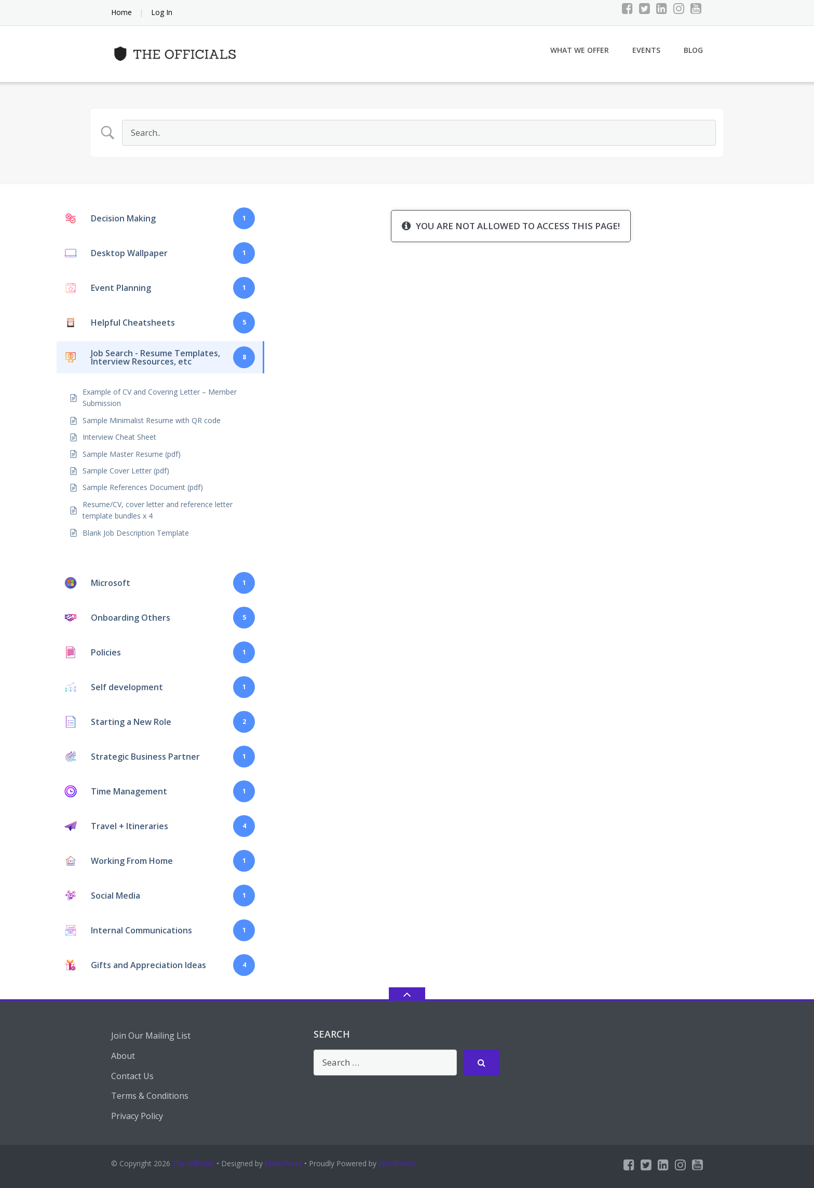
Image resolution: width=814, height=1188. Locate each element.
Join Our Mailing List (151, 1035)
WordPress (396, 1163)
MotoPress (283, 1163)
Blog (693, 50)
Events (646, 50)
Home (121, 12)
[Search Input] (419, 133)
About (123, 1055)
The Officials (193, 1163)
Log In (161, 12)
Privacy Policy (137, 1116)
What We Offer (579, 50)
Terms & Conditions (149, 1095)
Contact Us (132, 1076)
